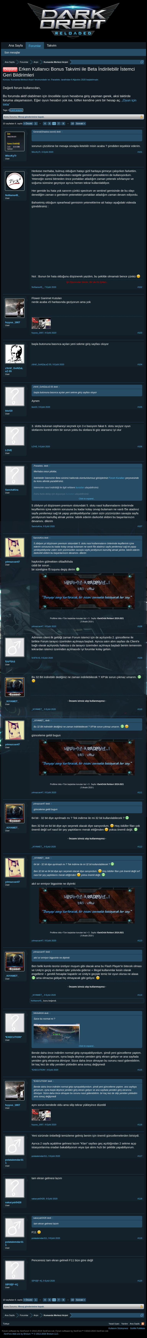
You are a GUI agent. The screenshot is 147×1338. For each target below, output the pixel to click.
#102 (140, 287)
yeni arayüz (16, 110)
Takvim (51, 45)
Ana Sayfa (16, 45)
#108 (140, 626)
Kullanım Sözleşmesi (118, 1328)
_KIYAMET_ (12, 701)
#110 (140, 709)
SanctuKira (11, 489)
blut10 (8, 410)
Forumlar (35, 46)
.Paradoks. (56, 79)
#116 (140, 1124)
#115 (140, 1070)
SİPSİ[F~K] (11, 1284)
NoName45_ (12, 195)
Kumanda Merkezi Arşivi (22, 79)
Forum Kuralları (117, 478)
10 (72, 123)
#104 (140, 364)
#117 (140, 1156)
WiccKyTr (10, 155)
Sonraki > (80, 123)
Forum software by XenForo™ (82, 1331)
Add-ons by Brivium (31, 1334)
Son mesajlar (12, 52)
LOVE (8, 450)
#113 (140, 940)
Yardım (124, 1324)
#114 (140, 995)
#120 (140, 1281)
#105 (140, 407)
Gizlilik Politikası (137, 1328)
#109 (140, 658)
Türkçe (6, 1324)
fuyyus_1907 (12, 322)
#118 (140, 1198)
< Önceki (28, 123)
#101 (140, 152)
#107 (140, 526)
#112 (140, 846)
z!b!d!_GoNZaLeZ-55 (14, 370)
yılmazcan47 (12, 561)
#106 (140, 446)
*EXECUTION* (13, 1037)
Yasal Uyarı (114, 1324)
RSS (142, 1323)
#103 (140, 333)
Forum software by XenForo (28, 1331)
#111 (140, 792)
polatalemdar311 (14, 1161)
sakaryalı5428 (13, 1202)
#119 (140, 1238)
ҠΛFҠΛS (10, 661)
